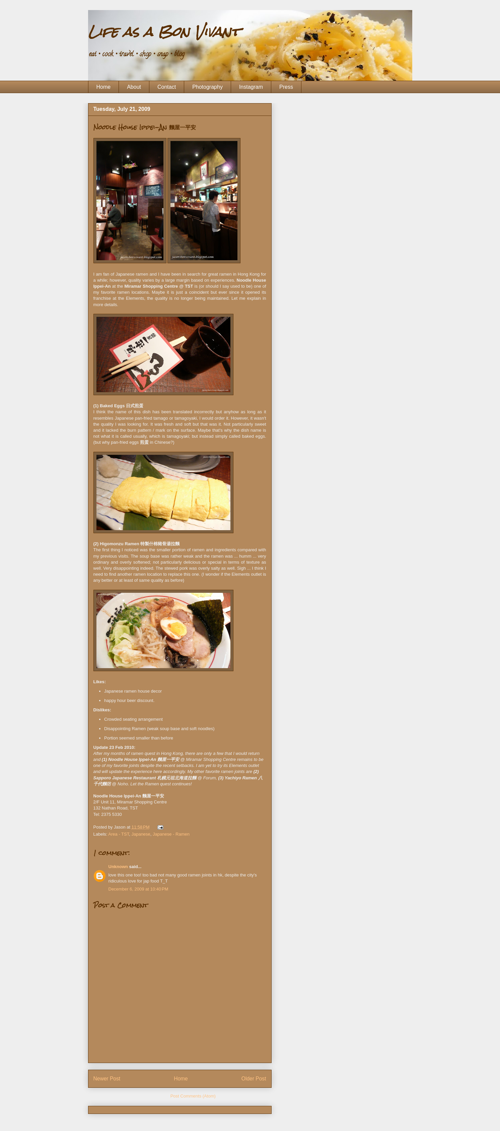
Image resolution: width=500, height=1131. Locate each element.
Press (286, 87)
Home (103, 87)
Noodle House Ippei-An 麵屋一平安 (144, 127)
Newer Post (107, 1078)
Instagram (251, 87)
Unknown (118, 866)
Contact (166, 87)
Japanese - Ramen (171, 834)
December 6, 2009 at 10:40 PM (138, 889)
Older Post (253, 1078)
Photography (207, 87)
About (134, 87)
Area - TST (118, 834)
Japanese (140, 834)
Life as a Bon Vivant (163, 31)
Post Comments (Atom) (193, 1096)
